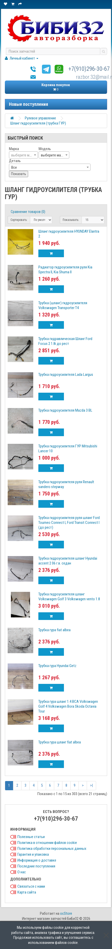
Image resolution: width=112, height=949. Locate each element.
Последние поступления (36, 866)
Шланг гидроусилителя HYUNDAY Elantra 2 (68, 234)
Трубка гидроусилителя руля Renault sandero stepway (66, 484)
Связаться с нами (31, 886)
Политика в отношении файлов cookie (47, 842)
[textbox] (23, 155)
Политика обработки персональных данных (51, 848)
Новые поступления (28, 104)
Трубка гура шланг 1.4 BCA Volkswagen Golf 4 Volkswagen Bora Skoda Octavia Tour (68, 706)
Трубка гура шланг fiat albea (59, 742)
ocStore (66, 913)
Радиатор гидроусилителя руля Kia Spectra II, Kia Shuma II (65, 269)
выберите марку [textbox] (53, 155)
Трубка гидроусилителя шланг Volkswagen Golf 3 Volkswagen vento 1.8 (69, 596)
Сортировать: (18, 220)
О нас (21, 872)
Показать (18, 174)
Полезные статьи (31, 836)
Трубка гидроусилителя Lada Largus (65, 374)
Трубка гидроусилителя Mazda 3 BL (65, 410)
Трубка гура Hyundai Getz (57, 665)
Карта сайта (26, 892)
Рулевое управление (40, 118)
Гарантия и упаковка (33, 854)
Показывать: (71, 220)
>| (91, 785)
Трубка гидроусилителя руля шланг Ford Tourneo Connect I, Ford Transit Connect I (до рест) (69, 522)
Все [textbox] (14, 167)
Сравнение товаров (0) (28, 212)
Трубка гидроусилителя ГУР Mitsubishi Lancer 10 (67, 448)
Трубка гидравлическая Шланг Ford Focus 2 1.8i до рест (65, 341)
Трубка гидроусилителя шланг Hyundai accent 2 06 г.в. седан (67, 561)
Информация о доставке (36, 860)
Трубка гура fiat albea (54, 630)
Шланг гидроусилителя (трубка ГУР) (38, 123)
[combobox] (23, 155)
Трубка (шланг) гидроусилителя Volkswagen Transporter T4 (62, 305)
